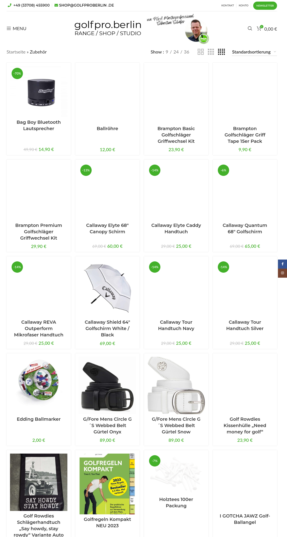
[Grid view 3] (211, 52)
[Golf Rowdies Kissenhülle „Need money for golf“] (245, 385)
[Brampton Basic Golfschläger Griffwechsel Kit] (176, 95)
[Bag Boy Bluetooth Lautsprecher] (38, 91)
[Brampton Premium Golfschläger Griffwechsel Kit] (38, 191)
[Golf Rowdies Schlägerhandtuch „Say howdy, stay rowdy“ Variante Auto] (38, 482)
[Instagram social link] (282, 273)
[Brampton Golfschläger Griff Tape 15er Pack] (245, 95)
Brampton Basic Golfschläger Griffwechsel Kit (176, 135)
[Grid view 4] (221, 52)
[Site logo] (108, 27)
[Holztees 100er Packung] (176, 474)
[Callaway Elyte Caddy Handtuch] (176, 191)
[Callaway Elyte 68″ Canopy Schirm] (107, 191)
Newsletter (265, 5)
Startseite (16, 51)
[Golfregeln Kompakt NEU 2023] (107, 484)
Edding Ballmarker (39, 419)
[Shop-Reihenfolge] (254, 52)
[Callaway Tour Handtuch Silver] (245, 288)
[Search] (250, 28)
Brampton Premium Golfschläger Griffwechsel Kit (38, 232)
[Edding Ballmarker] (38, 385)
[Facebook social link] (282, 264)
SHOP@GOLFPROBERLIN (86, 5)
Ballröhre (107, 128)
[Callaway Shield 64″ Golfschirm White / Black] (107, 288)
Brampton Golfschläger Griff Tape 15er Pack (245, 135)
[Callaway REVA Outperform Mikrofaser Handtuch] (38, 288)
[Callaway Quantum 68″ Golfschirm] (245, 191)
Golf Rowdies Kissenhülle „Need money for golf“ (245, 425)
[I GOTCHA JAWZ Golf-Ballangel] (245, 482)
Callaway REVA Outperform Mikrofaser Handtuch (39, 328)
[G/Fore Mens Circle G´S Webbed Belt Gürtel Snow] (176, 385)
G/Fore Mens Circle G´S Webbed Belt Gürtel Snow (176, 425)
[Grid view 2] (201, 52)
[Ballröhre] (107, 95)
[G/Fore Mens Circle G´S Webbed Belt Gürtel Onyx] (107, 385)
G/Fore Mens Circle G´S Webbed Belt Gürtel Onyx (107, 425)
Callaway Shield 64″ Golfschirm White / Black (107, 328)
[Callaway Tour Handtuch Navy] (176, 288)
